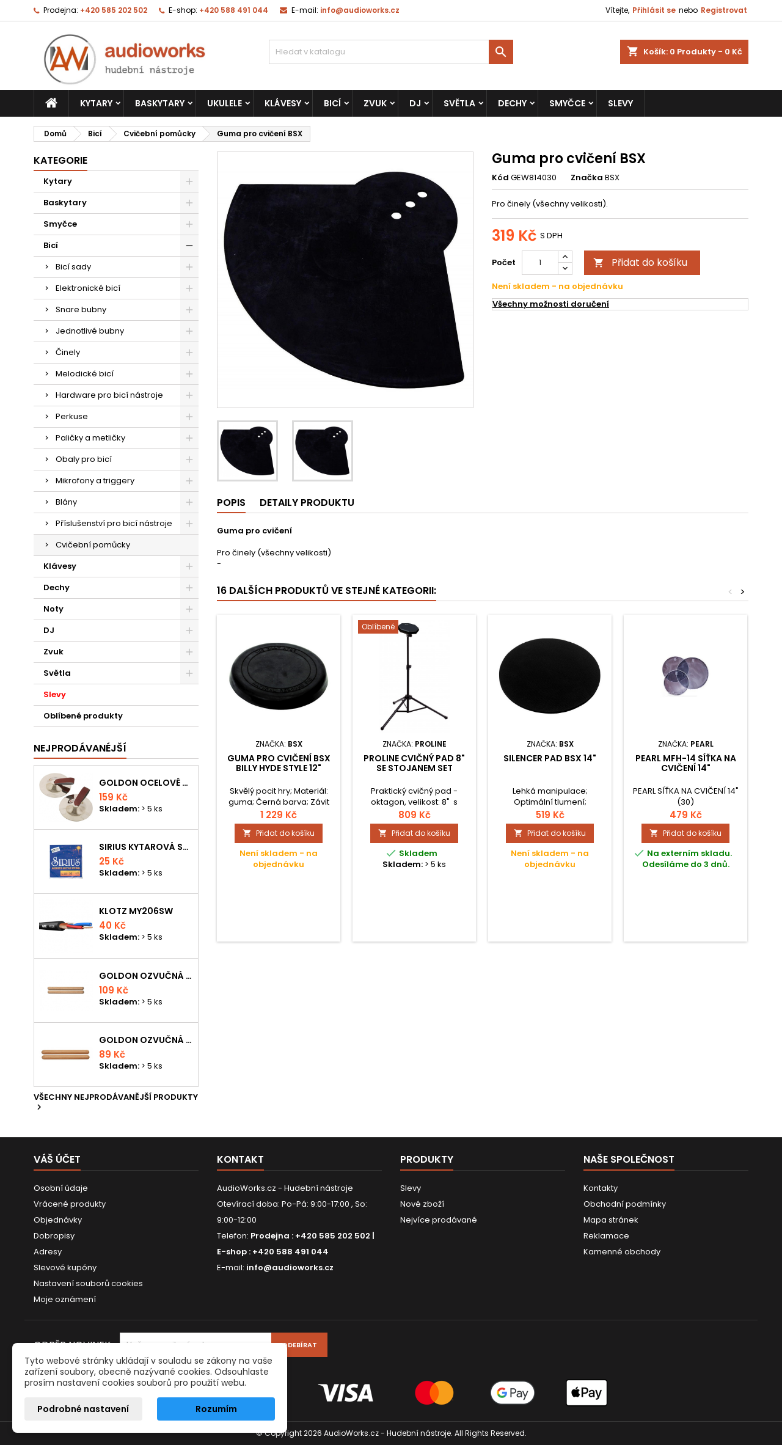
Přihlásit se (654, 10)
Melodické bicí (85, 373)
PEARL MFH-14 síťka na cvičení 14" (685, 763)
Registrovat (724, 10)
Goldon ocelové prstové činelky (146, 783)
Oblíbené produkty (83, 716)
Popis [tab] (231, 503)
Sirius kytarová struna (146, 847)
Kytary (96, 103)
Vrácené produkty (70, 1204)
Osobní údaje (61, 1188)
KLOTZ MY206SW (136, 911)
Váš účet (57, 1159)
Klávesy (283, 103)
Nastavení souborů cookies (88, 1283)
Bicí (332, 103)
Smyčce (567, 103)
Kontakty (600, 1188)
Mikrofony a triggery (95, 480)
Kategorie (60, 160)
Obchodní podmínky (624, 1204)
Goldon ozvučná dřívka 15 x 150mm (146, 1040)
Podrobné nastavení (83, 1409)
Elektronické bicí (88, 288)
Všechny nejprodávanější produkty (116, 1103)
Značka (587, 177)
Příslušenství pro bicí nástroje (114, 523)
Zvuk (375, 103)
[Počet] (540, 263)
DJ (415, 103)
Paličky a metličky (90, 438)
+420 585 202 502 (113, 10)
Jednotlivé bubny (90, 331)
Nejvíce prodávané (438, 1220)
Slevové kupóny (65, 1267)
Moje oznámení (65, 1299)
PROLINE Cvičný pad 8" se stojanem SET (414, 763)
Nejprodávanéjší (80, 748)
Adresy (48, 1251)
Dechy (512, 103)
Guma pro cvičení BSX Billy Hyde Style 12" (279, 763)
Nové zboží (422, 1204)
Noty (53, 609)
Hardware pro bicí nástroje (109, 395)
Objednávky (58, 1220)
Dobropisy (54, 1236)
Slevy (620, 103)
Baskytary (160, 103)
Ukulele (224, 103)
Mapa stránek (610, 1220)
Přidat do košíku (640, 262)
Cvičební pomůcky (93, 545)
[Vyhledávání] (391, 52)
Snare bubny (81, 309)
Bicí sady (73, 267)
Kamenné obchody (621, 1251)
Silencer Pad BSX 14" (549, 758)
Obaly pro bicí (84, 459)
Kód (500, 177)
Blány (66, 502)
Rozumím (216, 1409)
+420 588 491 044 (233, 10)
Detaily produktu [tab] (307, 503)
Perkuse (72, 416)
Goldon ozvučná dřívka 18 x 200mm (146, 976)
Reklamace (606, 1236)
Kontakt (240, 1159)
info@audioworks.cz (360, 10)
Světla (459, 103)
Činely (68, 352)
